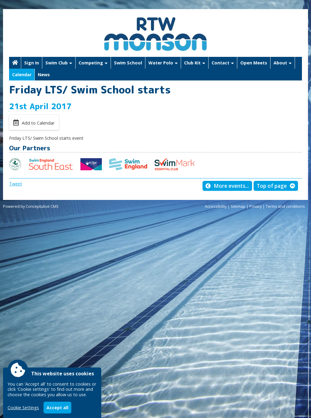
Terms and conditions (285, 206)
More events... (231, 185)
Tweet (15, 184)
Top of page (272, 185)
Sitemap (238, 206)
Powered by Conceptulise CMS (31, 206)
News (44, 74)
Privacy (255, 206)
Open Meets (253, 63)
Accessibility (216, 206)
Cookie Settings (23, 407)
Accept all (57, 407)
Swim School (128, 63)
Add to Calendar (38, 123)
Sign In (31, 63)
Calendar (21, 74)
